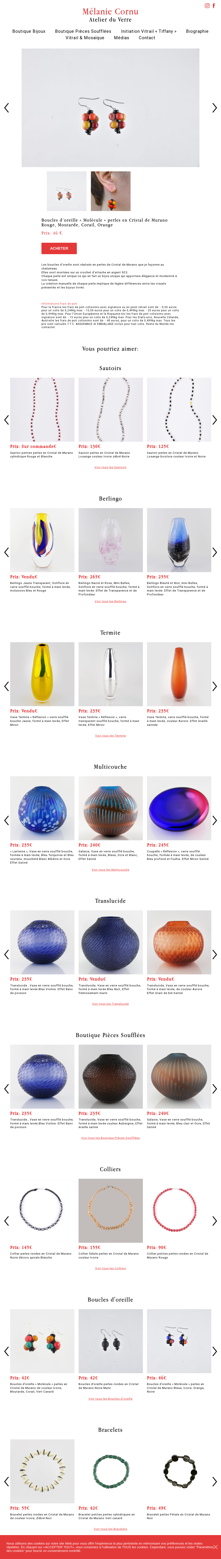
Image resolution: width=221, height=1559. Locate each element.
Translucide (110, 900)
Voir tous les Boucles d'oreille (110, 1398)
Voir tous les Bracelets (110, 1529)
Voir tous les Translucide (110, 1003)
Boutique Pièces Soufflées (83, 31)
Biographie (197, 31)
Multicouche (110, 766)
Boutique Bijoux (29, 31)
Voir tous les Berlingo (110, 601)
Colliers (110, 1169)
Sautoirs (110, 368)
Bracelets (110, 1429)
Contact (147, 37)
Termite (110, 632)
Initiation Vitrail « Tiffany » (149, 31)
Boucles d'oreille (110, 1299)
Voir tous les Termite (110, 735)
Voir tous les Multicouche (110, 869)
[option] (110, 108)
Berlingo (110, 498)
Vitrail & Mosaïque (85, 37)
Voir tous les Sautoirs (110, 467)
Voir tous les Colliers (110, 1268)
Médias (121, 37)
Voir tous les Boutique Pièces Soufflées (110, 1138)
